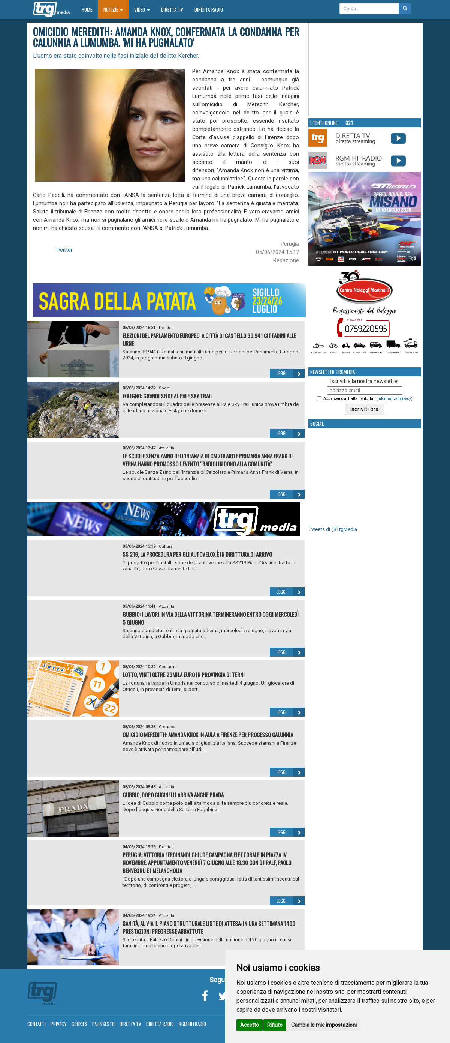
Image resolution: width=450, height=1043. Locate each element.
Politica (166, 327)
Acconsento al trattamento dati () (368, 399)
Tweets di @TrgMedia (332, 529)
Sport (164, 388)
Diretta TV (172, 9)
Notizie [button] (113, 9)
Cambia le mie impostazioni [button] (324, 1025)
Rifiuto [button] (275, 1025)
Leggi (291, 373)
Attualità (166, 448)
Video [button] (142, 9)
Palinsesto (103, 1024)
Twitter (64, 249)
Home (90, 9)
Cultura (166, 546)
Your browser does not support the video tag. (365, 70)
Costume (168, 666)
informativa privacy (394, 399)
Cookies (79, 1024)
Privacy (59, 1024)
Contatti (36, 1024)
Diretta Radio (208, 9)
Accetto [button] (249, 1025)
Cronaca (167, 726)
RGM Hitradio (192, 1024)
